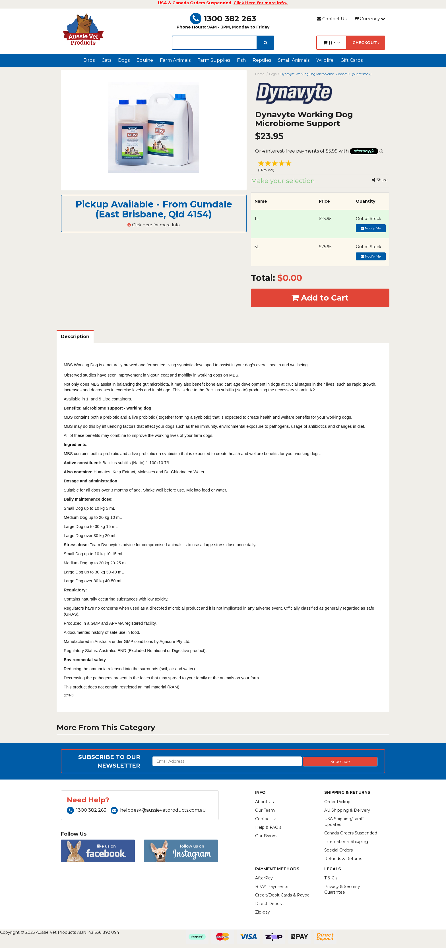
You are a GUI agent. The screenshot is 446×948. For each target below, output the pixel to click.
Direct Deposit (269, 903)
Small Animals (293, 60)
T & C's (330, 878)
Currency (369, 18)
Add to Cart (320, 298)
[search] (265, 43)
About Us (264, 801)
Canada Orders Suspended (350, 833)
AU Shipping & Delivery (347, 810)
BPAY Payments (271, 886)
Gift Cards (351, 60)
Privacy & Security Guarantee (342, 889)
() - (331, 42)
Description (75, 336)
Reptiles (262, 60)
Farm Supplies (213, 60)
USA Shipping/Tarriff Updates (344, 821)
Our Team (265, 810)
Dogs (124, 60)
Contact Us (331, 18)
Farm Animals (175, 60)
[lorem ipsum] (214, 43)
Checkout (365, 42)
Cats (106, 60)
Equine (145, 60)
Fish (241, 60)
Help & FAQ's (268, 827)
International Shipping (346, 841)
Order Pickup (337, 801)
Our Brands (266, 835)
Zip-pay (262, 912)
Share (380, 179)
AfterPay (264, 878)
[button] (320, 167)
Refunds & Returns (343, 858)
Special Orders (338, 850)
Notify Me (371, 228)
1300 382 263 (223, 18)
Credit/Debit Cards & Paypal (282, 895)
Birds (89, 60)
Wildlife (325, 60)
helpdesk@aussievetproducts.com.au (158, 810)
